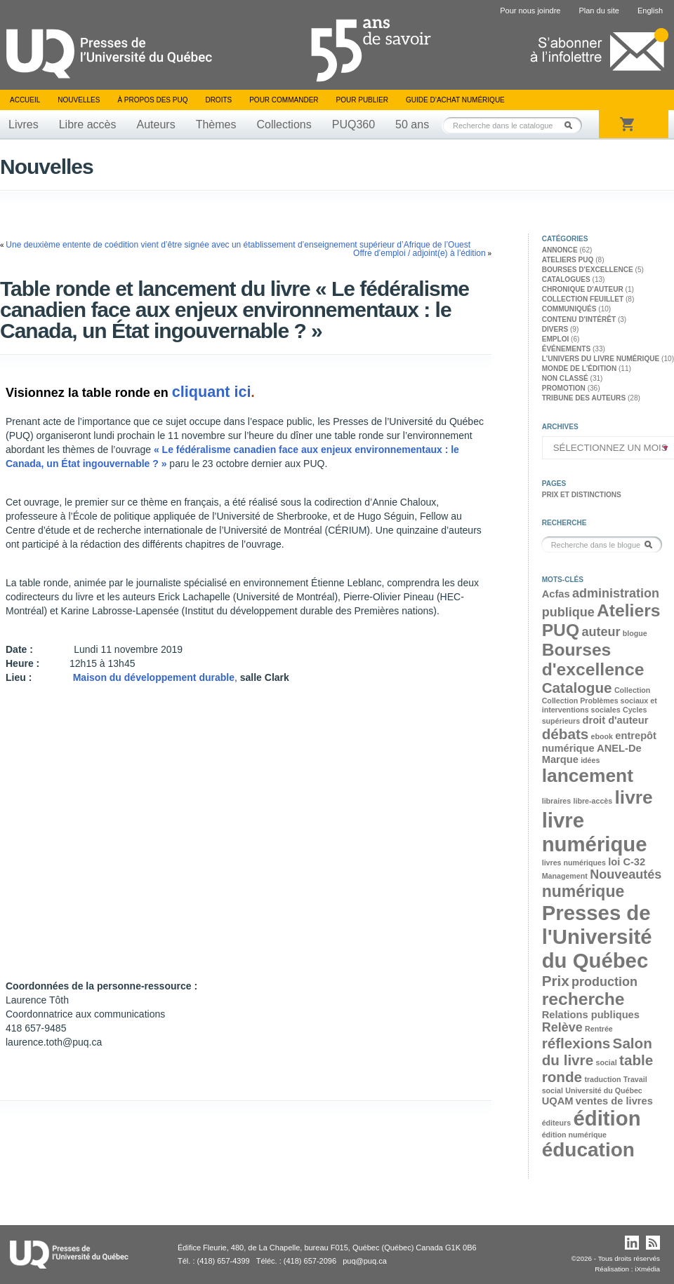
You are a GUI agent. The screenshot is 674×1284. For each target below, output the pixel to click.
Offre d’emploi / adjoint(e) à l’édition (419, 253)
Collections (283, 124)
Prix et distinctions (581, 495)
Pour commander (283, 100)
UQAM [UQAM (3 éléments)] (558, 1101)
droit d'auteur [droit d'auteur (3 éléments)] (616, 720)
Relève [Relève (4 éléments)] (562, 1027)
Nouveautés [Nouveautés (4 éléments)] (625, 874)
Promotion (564, 388)
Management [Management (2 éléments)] (565, 876)
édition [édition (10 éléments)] (606, 1118)
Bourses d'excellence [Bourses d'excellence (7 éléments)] (593, 659)
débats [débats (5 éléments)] (565, 734)
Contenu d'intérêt (579, 319)
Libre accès (88, 124)
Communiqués (569, 309)
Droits (218, 100)
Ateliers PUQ (568, 260)
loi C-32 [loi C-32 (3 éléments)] (626, 861)
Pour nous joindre (530, 10)
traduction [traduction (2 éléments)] (602, 1079)
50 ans (412, 124)
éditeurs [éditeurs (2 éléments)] (556, 1123)
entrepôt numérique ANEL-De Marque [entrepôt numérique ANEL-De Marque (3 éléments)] (599, 747)
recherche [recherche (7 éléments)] (583, 998)
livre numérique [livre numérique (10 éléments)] (594, 832)
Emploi (555, 339)
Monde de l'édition (579, 368)
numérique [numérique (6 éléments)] (583, 891)
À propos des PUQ (152, 100)
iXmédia (647, 1269)
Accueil (25, 100)
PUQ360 (353, 124)
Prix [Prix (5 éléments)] (555, 981)
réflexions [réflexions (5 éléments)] (576, 1043)
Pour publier (362, 100)
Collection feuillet (582, 299)
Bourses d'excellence (587, 269)
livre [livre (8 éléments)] (634, 797)
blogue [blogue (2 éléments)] (635, 633)
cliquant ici (211, 391)
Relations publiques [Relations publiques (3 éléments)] (591, 1014)
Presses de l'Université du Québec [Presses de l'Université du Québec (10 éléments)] (597, 936)
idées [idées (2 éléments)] (590, 760)
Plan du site (599, 10)
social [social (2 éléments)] (605, 1062)
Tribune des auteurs (584, 398)
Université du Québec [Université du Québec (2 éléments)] (603, 1090)
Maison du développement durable (153, 677)
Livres (23, 124)
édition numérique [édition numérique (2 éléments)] (574, 1134)
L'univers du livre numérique (601, 359)
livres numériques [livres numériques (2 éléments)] (574, 862)
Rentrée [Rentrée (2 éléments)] (599, 1029)
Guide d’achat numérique (455, 100)
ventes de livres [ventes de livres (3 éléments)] (614, 1101)
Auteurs (156, 124)
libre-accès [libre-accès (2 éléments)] (592, 801)
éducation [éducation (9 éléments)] (588, 1150)
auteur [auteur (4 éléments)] (600, 632)
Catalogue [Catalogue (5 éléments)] (577, 688)
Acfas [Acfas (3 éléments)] (556, 594)
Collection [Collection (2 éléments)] (632, 690)
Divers (555, 329)
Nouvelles (79, 100)
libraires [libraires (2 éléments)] (556, 801)
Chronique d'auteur (582, 289)
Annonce (560, 250)
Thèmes (216, 124)
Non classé (565, 378)
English (650, 10)
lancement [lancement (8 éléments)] (587, 775)
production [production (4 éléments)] (604, 982)
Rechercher (572, 125)
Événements (566, 349)
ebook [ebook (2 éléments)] (602, 736)
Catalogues (566, 279)
